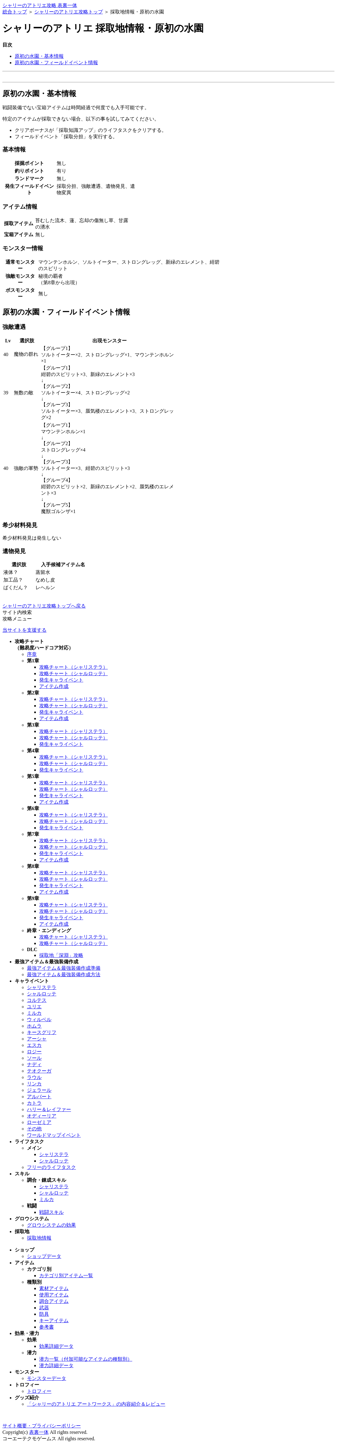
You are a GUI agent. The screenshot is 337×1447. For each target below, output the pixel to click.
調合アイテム (54, 1301)
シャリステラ (41, 987)
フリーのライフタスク (51, 1167)
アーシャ (37, 1038)
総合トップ (14, 11)
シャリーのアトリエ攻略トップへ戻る (44, 605)
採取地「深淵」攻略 (61, 955)
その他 (34, 1128)
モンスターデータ (46, 1378)
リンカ (34, 1083)
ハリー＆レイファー (49, 1109)
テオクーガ (39, 1070)
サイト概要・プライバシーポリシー (41, 1425)
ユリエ (34, 1006)
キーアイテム (54, 1320)
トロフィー (39, 1391)
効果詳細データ (56, 1346)
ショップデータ (44, 1256)
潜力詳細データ (56, 1365)
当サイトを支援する (24, 630)
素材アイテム (54, 1288)
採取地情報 (39, 1238)
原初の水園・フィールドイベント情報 (56, 62)
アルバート (39, 1096)
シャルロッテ (41, 993)
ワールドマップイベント (54, 1135)
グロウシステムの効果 (51, 1225)
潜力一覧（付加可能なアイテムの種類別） (85, 1359)
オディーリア (41, 1115)
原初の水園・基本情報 (39, 56)
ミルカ (34, 1013)
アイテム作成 (54, 686)
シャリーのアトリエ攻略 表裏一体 (39, 5)
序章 (32, 654)
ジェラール (39, 1090)
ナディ (34, 1064)
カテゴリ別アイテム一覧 (66, 1275)
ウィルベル (39, 1019)
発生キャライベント (61, 680)
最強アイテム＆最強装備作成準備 (63, 968)
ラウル (34, 1077)
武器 (44, 1307)
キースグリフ (41, 1032)
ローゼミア (39, 1122)
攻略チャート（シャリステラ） (73, 667)
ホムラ (34, 1026)
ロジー (34, 1051)
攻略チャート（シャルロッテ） (73, 673)
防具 (44, 1314)
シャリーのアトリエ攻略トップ (68, 11)
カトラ (34, 1103)
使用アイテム (54, 1294)
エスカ (34, 1045)
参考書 (46, 1327)
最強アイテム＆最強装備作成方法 (63, 974)
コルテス (37, 1000)
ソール (34, 1058)
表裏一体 (39, 1432)
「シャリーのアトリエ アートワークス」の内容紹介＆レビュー (96, 1404)
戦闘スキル (51, 1212)
